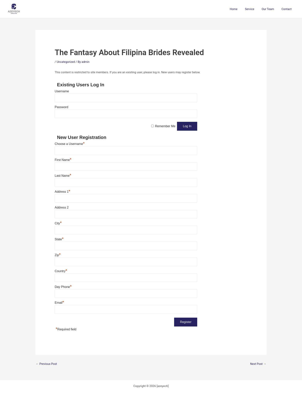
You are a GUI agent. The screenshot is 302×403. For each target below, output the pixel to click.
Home (239, 9)
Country (61, 271)
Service (253, 9)
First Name (63, 160)
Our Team (270, 9)
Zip (58, 255)
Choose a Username (70, 144)
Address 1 (62, 191)
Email (59, 302)
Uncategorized (66, 62)
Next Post (258, 364)
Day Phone (63, 287)
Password (61, 107)
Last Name (63, 175)
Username (62, 91)
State (59, 239)
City (58, 223)
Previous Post (46, 364)
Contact (287, 9)
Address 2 (62, 207)
